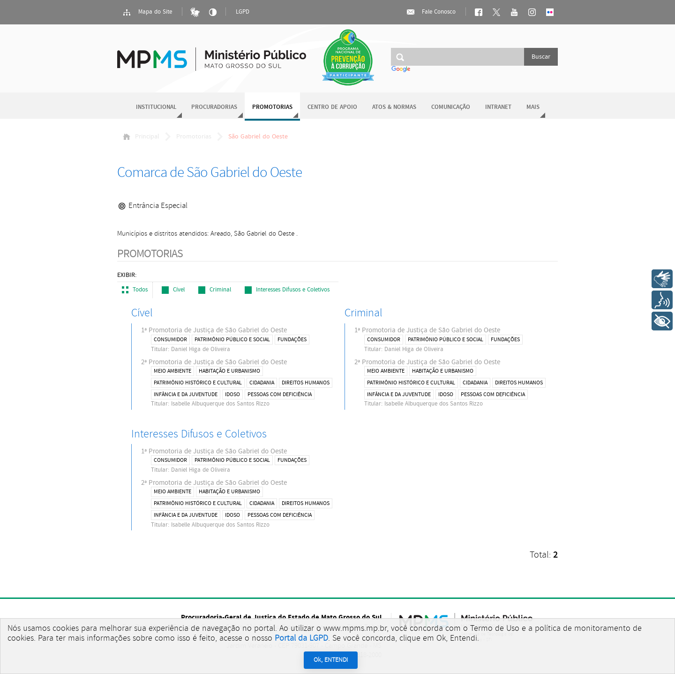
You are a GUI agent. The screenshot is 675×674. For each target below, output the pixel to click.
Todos (135, 289)
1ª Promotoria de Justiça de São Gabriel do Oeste (238, 339)
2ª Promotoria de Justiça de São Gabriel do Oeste (238, 383)
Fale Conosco (431, 12)
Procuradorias (214, 107)
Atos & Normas (394, 107)
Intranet (498, 107)
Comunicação (450, 107)
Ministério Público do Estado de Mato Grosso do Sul (211, 54)
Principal (141, 136)
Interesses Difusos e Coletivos (287, 289)
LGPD (242, 11)
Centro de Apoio (332, 107)
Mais (533, 107)
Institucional (156, 107)
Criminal (214, 289)
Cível (173, 289)
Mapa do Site (147, 12)
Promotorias (272, 107)
